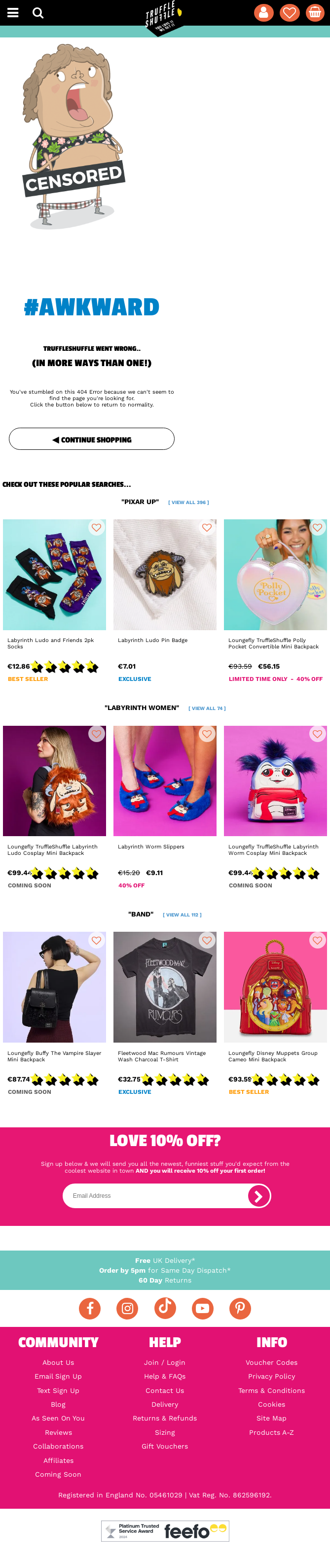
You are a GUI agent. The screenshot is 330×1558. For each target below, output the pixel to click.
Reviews (58, 1432)
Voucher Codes (271, 1362)
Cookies (271, 1404)
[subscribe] (259, 1196)
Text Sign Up (58, 1390)
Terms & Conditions (271, 1390)
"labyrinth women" (165, 707)
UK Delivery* (165, 1260)
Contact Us (165, 1390)
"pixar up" (165, 502)
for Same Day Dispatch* (165, 1270)
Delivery (164, 1404)
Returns (165, 1280)
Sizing (165, 1432)
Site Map (272, 1418)
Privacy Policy (271, 1376)
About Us (58, 1362)
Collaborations (58, 1446)
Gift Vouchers (165, 1446)
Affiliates (58, 1460)
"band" (165, 914)
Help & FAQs (164, 1376)
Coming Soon (58, 1474)
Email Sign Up (58, 1376)
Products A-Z (271, 1432)
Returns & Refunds (165, 1418)
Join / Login (164, 1362)
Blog (58, 1404)
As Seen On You (58, 1418)
